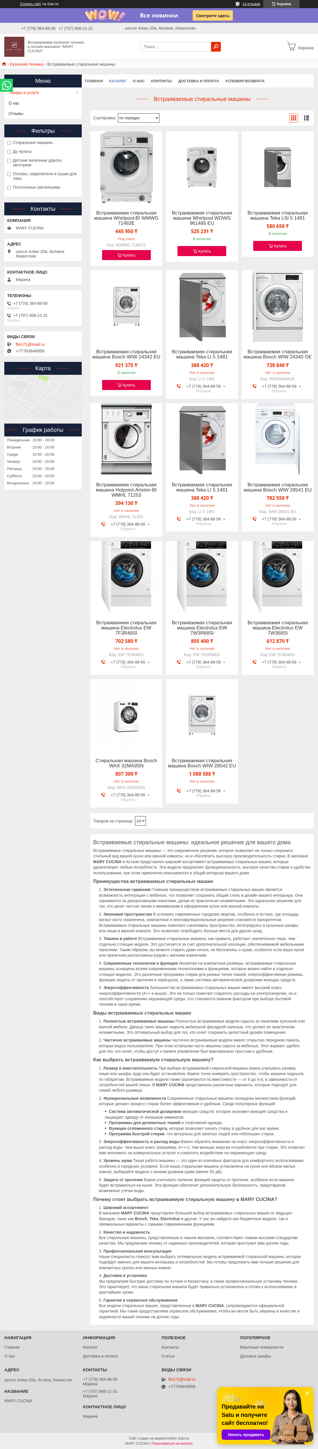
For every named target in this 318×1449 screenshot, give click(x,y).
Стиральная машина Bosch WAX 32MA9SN (126, 763)
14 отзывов (251, 4)
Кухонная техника (26, 64)
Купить (129, 255)
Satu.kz (183, 1438)
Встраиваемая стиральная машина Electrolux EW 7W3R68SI (202, 628)
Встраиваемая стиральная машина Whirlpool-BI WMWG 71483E (126, 218)
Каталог (117, 81)
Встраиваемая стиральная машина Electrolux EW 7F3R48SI (126, 628)
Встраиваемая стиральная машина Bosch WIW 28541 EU (278, 487)
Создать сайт (30, 4)
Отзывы (16, 113)
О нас (139, 81)
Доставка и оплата (198, 81)
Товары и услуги (24, 92)
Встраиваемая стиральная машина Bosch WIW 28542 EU (202, 763)
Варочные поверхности (262, 1347)
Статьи (167, 1356)
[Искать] (216, 47)
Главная (94, 81)
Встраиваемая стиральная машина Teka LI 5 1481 (202, 354)
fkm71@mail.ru (30, 344)
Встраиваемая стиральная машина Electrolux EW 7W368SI (277, 628)
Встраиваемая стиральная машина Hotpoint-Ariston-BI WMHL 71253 (126, 490)
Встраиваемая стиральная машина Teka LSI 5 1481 (277, 215)
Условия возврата (245, 81)
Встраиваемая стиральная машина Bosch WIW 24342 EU (126, 354)
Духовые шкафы (255, 1356)
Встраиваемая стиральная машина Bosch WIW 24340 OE (277, 354)
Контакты (161, 81)
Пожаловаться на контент (172, 1444)
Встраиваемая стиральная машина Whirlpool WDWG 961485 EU (202, 218)
